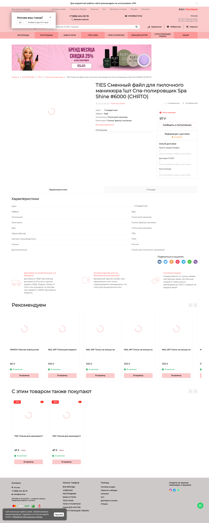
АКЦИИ (186, 35)
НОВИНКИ (68, 490)
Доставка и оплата (118, 9)
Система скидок (59, 9)
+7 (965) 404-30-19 (79, 16)
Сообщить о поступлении (177, 125)
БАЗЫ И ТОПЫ (70, 35)
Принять (59, 514)
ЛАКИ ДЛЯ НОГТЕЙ (139, 35)
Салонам (94, 9)
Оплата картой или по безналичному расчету (106, 274)
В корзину (29, 375)
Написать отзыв (117, 103)
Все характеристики (105, 125)
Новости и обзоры (78, 9)
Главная (15, 77)
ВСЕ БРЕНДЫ (23, 35)
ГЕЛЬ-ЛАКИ (93, 35)
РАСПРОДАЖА (46, 35)
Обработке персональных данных (28, 517)
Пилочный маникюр (54, 77)
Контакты (145, 9)
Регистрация (192, 9)
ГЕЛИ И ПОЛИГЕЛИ (116, 35)
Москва (26, 9)
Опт (104, 9)
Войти (181, 9)
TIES (39, 77)
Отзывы (133, 9)
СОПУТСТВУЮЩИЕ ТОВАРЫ (162, 35)
